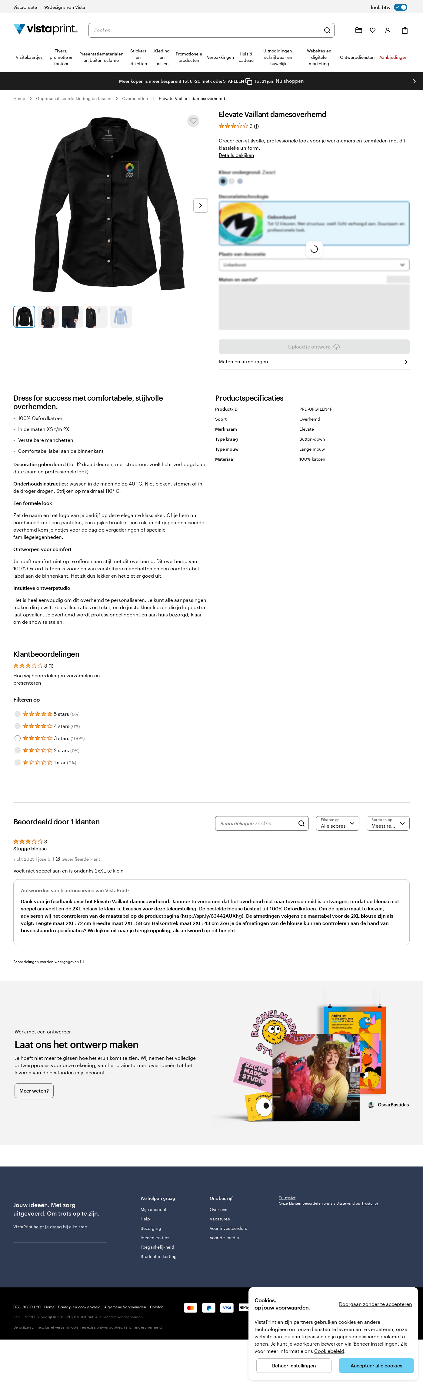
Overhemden (135, 98)
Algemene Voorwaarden (125, 1339)
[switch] (389, 7)
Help (145, 1215)
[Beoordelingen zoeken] (257, 823)
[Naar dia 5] (121, 317)
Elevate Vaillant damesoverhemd (192, 98)
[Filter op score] (337, 823)
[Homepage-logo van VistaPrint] (45, 30)
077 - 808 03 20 (27, 1339)
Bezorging (151, 1225)
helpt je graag (48, 1226)
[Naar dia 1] (24, 317)
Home (19, 98)
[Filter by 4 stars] (18, 726)
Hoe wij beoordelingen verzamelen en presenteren (56, 679)
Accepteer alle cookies (376, 1365)
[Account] (388, 30)
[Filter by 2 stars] (18, 750)
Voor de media (224, 1234)
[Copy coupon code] (248, 81)
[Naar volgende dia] (414, 81)
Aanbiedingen (393, 57)
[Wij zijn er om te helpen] (344, 30)
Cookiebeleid (329, 1351)
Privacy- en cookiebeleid (79, 1339)
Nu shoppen (290, 81)
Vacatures (220, 1215)
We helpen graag (171, 1198)
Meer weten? (34, 1090)
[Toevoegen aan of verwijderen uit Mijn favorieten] (193, 121)
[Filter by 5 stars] (18, 714)
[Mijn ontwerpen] (358, 30)
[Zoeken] (327, 30)
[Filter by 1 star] (18, 762)
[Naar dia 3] (73, 317)
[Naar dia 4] (97, 317)
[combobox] (207, 30)
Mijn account (153, 1206)
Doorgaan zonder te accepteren (375, 1304)
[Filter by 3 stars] (18, 738)
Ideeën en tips (155, 1234)
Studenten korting (159, 1253)
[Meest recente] (388, 823)
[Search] (301, 823)
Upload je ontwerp (314, 346)
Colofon (157, 1339)
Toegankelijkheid (157, 1243)
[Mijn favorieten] (373, 30)
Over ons (219, 1206)
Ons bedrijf (240, 1198)
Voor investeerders (228, 1225)
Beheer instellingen (294, 1365)
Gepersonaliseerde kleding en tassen (73, 98)
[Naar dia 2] (48, 317)
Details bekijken (236, 155)
